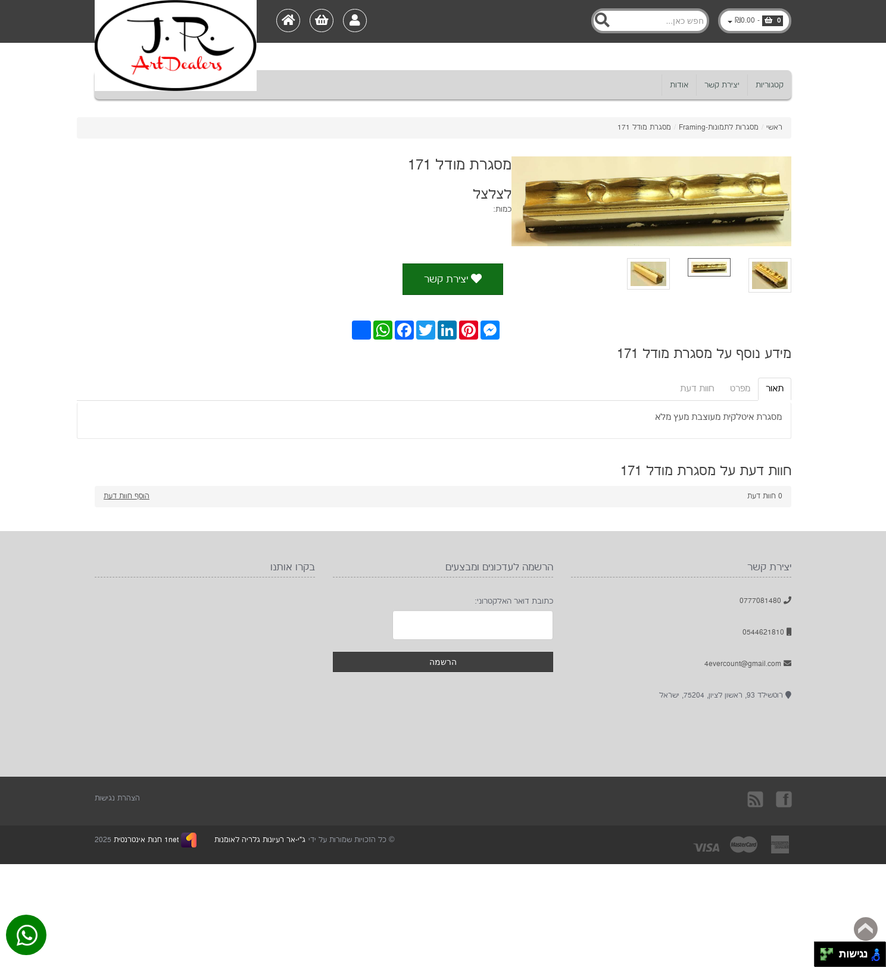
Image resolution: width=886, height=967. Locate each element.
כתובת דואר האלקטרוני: (514, 601)
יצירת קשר (722, 85)
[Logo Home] (176, 21)
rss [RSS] (756, 799)
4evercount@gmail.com (747, 664)
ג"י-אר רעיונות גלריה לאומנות (259, 840)
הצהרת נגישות (117, 798)
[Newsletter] (472, 625)
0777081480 (765, 600)
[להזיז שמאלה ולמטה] (824, 958)
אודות (679, 85)
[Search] (650, 20)
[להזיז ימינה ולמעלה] (830, 951)
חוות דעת (697, 389)
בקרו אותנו (783, 799)
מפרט (740, 389)
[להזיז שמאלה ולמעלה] (824, 951)
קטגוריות (770, 85)
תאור (775, 389)
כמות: (502, 209)
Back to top (865, 929)
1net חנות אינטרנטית (145, 840)
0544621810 (767, 632)
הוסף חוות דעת (126, 496)
